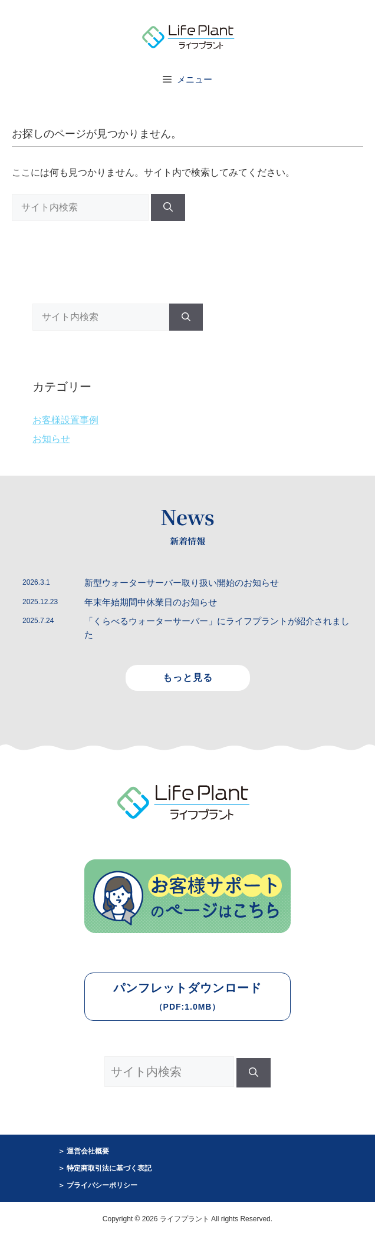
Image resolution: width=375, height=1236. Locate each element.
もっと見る (188, 678)
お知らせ (51, 439)
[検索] (168, 207)
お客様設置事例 (65, 420)
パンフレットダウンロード (187, 996)
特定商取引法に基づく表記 (109, 1168)
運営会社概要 (88, 1151)
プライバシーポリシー (102, 1185)
